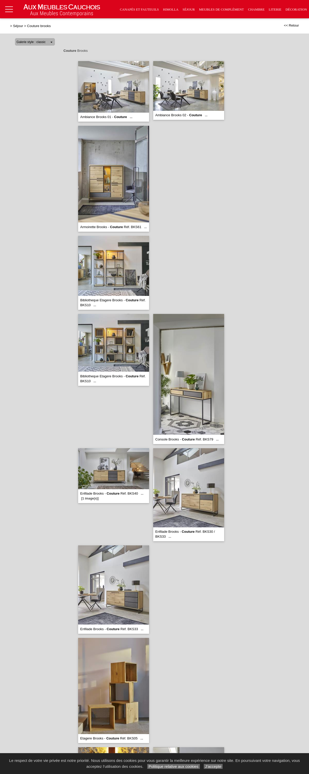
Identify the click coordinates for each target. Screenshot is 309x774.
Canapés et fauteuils (139, 9)
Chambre (256, 9)
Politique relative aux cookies (174, 766)
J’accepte (213, 766)
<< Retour (291, 25)
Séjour (189, 9)
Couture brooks (39, 26)
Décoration (296, 9)
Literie (275, 9)
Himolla (170, 9)
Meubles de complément (221, 9)
